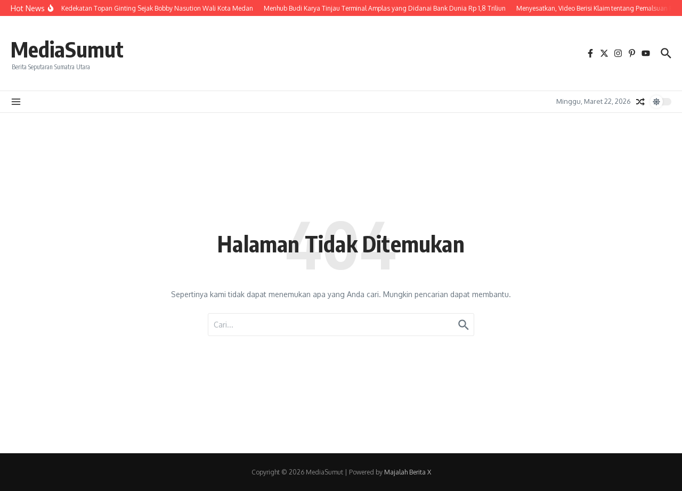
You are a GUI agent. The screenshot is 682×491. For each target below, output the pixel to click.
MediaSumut (67, 49)
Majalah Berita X (407, 472)
